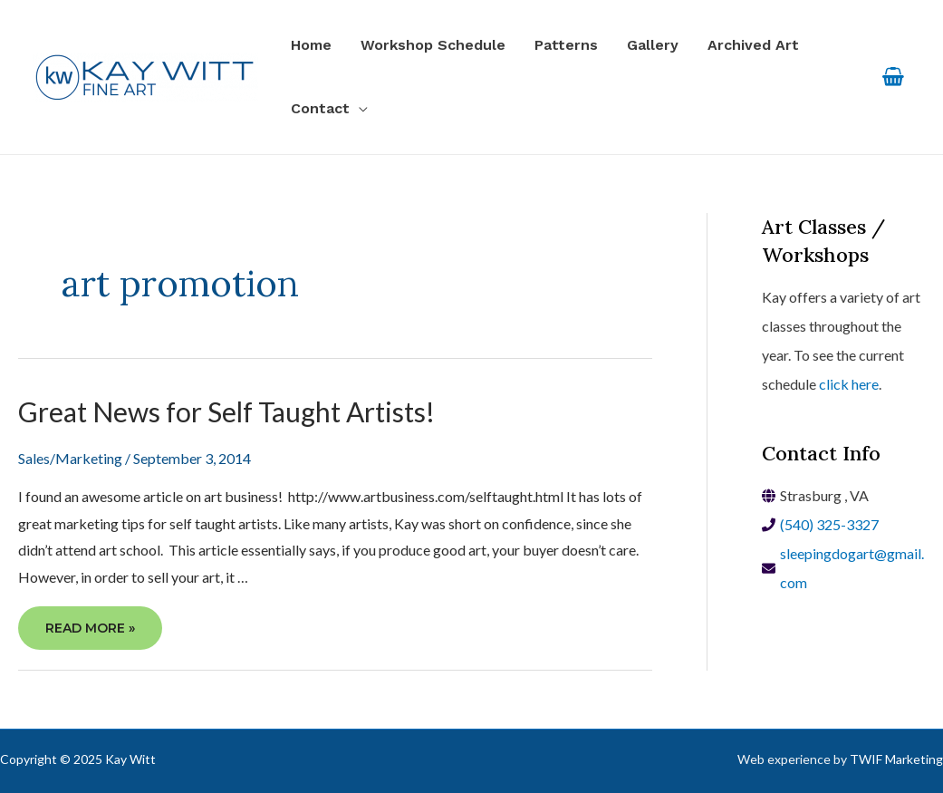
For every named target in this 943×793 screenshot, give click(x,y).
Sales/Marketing (70, 458)
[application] (359, 108)
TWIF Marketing (896, 759)
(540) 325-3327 (829, 524)
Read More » (89, 631)
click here (849, 383)
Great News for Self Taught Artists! (226, 411)
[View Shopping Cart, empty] (892, 77)
